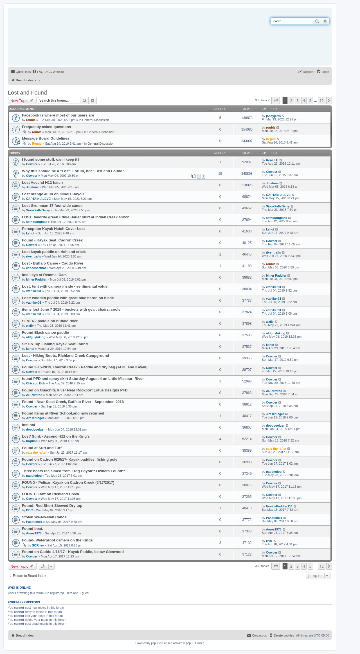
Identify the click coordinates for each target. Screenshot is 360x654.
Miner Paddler (36, 279)
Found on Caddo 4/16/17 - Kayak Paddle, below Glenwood (73, 552)
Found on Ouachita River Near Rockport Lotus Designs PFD (75, 390)
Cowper (31, 164)
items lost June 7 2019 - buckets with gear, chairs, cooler (72, 309)
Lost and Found (27, 92)
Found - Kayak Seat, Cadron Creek (52, 240)
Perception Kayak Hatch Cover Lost (53, 229)
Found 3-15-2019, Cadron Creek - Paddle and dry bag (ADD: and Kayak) (84, 367)
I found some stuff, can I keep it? (51, 159)
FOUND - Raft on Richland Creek (50, 494)
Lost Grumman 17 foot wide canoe (52, 205)
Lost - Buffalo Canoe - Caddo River (52, 263)
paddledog (34, 475)
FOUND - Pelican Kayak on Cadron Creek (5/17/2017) (68, 482)
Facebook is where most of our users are (58, 115)
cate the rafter (36, 452)
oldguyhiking (35, 337)
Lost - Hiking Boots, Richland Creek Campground (65, 355)
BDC (29, 510)
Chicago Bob (35, 383)
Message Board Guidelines (45, 138)
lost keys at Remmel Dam (44, 275)
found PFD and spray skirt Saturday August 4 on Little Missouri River (83, 379)
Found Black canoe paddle (45, 332)
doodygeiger (35, 429)
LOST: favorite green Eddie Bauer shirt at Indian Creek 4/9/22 (75, 217)
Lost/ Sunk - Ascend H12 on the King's (56, 436)
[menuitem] (37, 71)
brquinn (32, 441)
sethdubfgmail (36, 221)
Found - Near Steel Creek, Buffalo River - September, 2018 (73, 402)
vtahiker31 (33, 291)
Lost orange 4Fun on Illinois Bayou (53, 194)
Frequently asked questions (46, 127)
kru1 (269, 541)
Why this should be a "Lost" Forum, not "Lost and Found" (73, 171)
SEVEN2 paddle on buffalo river (50, 321)
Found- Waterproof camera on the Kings (57, 540)
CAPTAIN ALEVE (38, 198)
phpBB (155, 643)
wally (30, 325)
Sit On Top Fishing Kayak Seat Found (55, 344)
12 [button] (322, 100)
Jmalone (32, 187)
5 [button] (310, 100)
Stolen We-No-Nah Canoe (44, 517)
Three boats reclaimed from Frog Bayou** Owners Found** (73, 471)
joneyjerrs (273, 116)
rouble (31, 120)
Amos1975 (34, 533)
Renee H (272, 160)
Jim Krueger (35, 418)
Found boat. (32, 529)
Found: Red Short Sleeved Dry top (52, 505)
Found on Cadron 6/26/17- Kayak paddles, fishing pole (69, 459)
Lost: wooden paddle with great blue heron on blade (68, 298)
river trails (33, 256)
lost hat (28, 425)
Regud (37, 143)
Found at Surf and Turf (42, 448)
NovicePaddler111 (279, 506)
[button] (275, 100)
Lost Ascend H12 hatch (42, 182)
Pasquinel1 (34, 521)
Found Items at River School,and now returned (63, 413)
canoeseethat (36, 268)
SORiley (38, 545)
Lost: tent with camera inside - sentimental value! (65, 286)
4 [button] (304, 100)
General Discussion (95, 120)
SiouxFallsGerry (38, 210)
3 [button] (298, 100)
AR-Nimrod (34, 395)
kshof (30, 233)
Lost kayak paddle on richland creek (54, 252)
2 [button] (291, 100)
